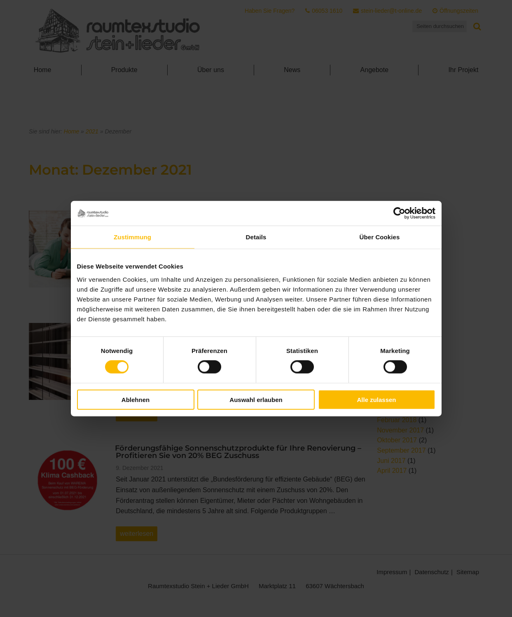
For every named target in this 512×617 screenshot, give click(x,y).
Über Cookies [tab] (380, 237)
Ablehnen (136, 399)
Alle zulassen (376, 399)
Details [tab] (256, 237)
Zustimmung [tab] (132, 237)
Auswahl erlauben (255, 399)
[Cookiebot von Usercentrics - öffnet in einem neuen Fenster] (399, 213)
